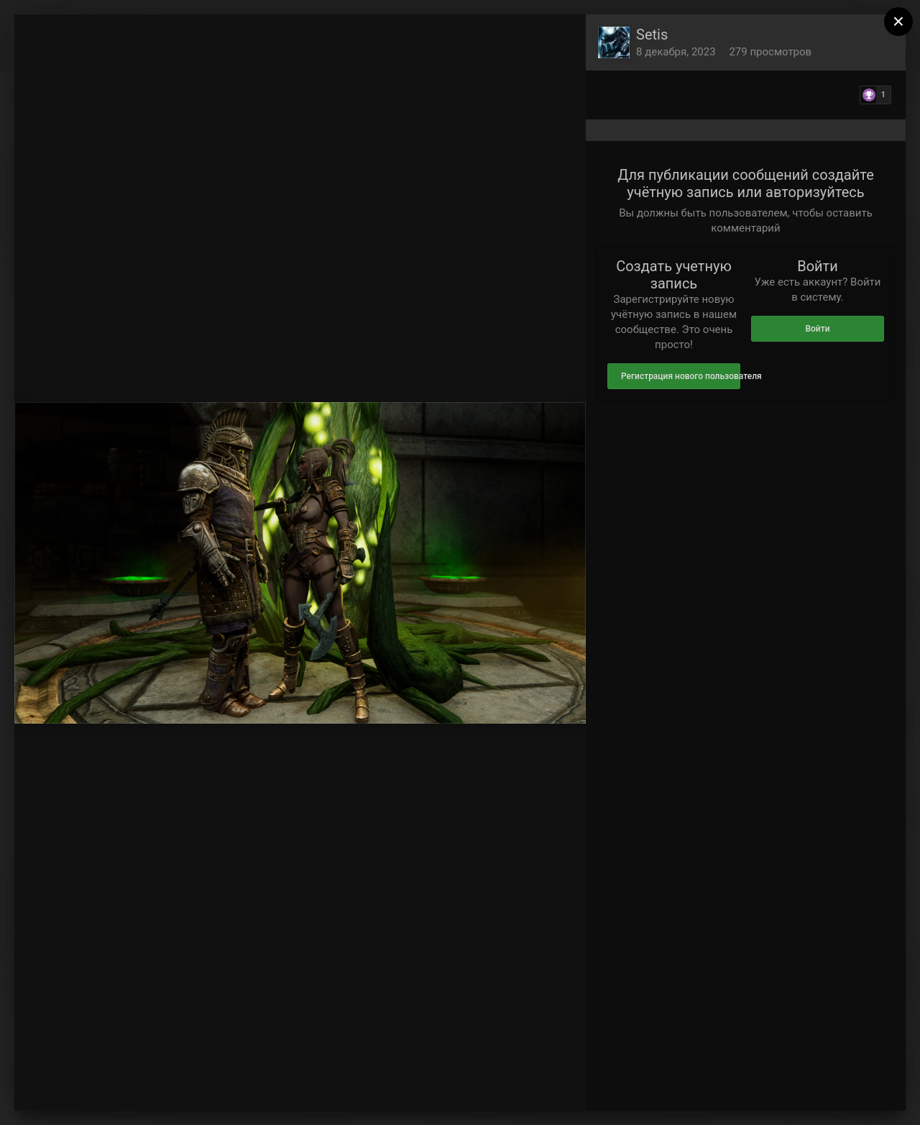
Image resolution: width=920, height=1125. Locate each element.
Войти (817, 329)
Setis (652, 34)
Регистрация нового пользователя (680, 376)
